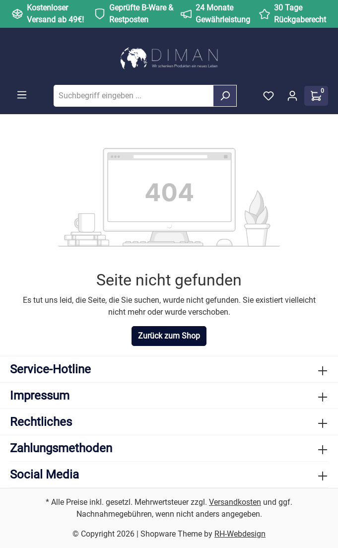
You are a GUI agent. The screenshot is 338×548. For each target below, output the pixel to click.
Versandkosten (235, 502)
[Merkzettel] (268, 96)
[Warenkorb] (316, 96)
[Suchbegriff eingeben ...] (133, 96)
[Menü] (22, 95)
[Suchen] (225, 96)
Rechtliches (41, 422)
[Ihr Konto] (292, 96)
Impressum (39, 396)
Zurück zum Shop (169, 336)
